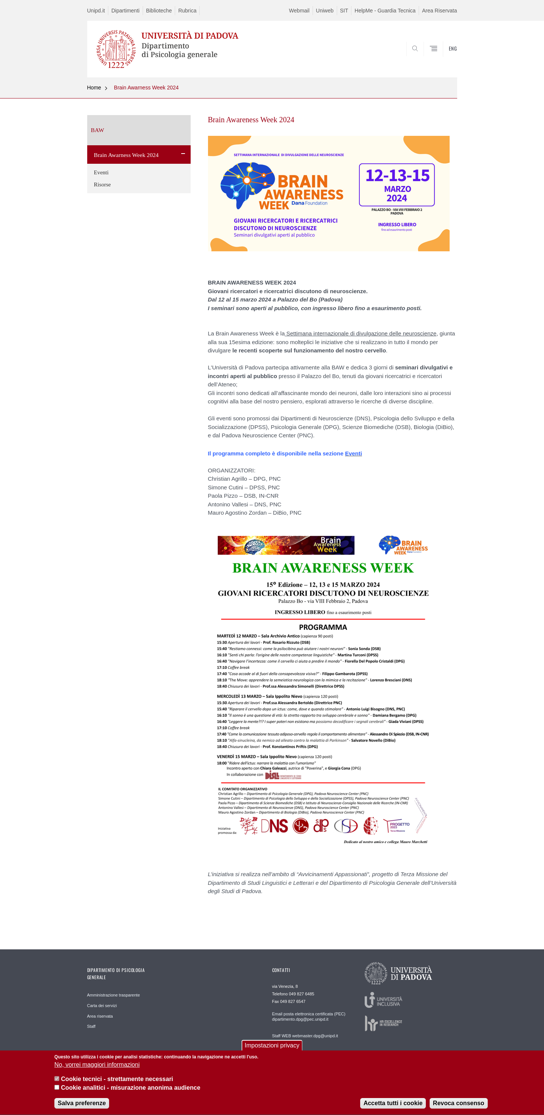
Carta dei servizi (102, 1005)
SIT (344, 11)
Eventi (101, 172)
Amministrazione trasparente (113, 995)
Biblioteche (159, 11)
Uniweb (325, 11)
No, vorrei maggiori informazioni (97, 1069)
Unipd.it (96, 11)
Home (94, 88)
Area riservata (100, 1016)
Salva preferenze (82, 1107)
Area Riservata (439, 11)
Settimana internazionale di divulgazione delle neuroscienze (360, 333)
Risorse (102, 184)
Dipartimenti (125, 11)
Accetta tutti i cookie (393, 1107)
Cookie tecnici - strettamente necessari (117, 1083)
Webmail (299, 11)
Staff (91, 1026)
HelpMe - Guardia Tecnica (385, 11)
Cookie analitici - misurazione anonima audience (130, 1092)
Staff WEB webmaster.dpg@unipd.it (305, 1035)
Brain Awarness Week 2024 (146, 88)
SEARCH (443, 59)
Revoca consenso (458, 1107)
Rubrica (187, 11)
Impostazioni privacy (272, 1049)
